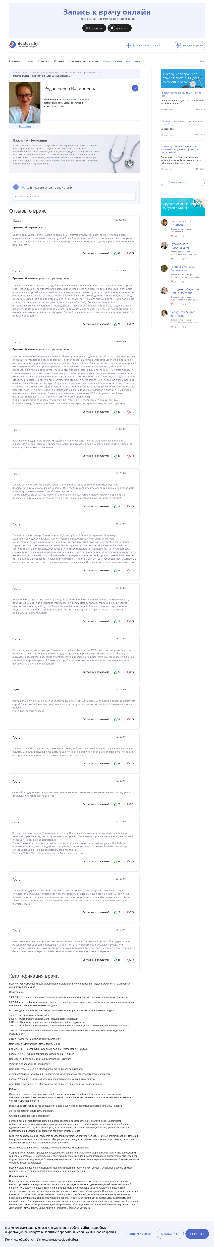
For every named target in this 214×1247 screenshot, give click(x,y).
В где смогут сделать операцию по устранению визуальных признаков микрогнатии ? (179, 149)
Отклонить (170, 1233)
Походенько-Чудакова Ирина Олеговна (185, 291)
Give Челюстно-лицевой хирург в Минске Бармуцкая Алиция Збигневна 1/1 (172, 327)
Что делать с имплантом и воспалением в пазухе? (182, 122)
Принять (197, 1233)
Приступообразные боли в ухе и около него (181, 94)
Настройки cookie (138, 1233)
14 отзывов (25, 126)
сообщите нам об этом (57, 157)
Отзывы (59, 61)
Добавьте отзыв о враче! (143, 45)
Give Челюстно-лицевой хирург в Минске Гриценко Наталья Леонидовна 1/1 (172, 281)
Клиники (43, 61)
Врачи (29, 61)
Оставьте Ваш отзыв (74, 197)
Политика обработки (19, 1239)
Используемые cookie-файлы (57, 1239)
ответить (168, 109)
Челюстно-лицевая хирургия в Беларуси (181, 80)
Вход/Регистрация (189, 45)
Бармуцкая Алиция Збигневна (183, 314)
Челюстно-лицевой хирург (75, 99)
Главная (14, 61)
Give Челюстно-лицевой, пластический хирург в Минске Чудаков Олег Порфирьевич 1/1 (172, 259)
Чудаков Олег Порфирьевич (180, 245)
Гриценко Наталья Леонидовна (183, 268)
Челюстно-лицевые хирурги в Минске (182, 206)
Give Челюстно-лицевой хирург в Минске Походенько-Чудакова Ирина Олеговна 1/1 (172, 304)
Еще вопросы (179, 182)
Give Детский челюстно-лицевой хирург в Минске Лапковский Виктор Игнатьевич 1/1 (172, 236)
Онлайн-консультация (83, 61)
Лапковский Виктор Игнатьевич (183, 223)
